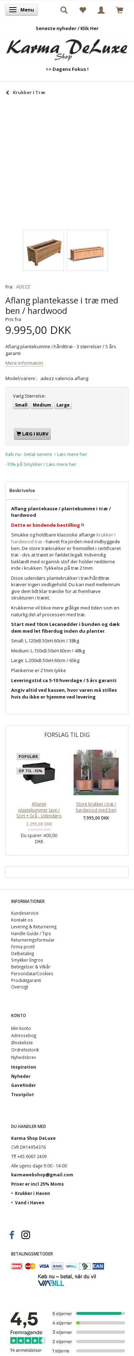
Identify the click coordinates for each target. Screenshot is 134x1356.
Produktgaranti (26, 980)
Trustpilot (22, 1094)
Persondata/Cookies (32, 973)
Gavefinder (23, 1085)
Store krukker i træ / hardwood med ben (96, 807)
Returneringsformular (33, 940)
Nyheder (20, 1076)
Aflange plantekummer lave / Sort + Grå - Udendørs (38, 809)
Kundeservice (25, 913)
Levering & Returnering (33, 926)
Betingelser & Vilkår (30, 966)
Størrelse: (29, 396)
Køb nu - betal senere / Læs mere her (46, 454)
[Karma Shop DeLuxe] (67, 46)
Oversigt (19, 987)
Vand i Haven (29, 1202)
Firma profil (23, 946)
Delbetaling (22, 953)
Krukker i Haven (32, 1193)
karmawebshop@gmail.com (42, 1174)
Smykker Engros (27, 960)
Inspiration (23, 1067)
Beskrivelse (22, 490)
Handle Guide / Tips (31, 933)
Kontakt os (22, 920)
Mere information (24, 363)
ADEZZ (23, 286)
